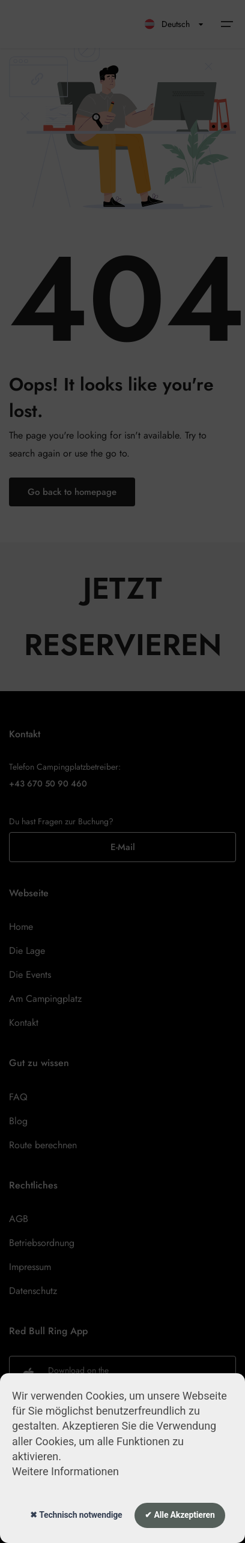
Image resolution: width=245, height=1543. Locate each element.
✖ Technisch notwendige (76, 1515)
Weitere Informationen (65, 1471)
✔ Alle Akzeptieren (179, 1515)
